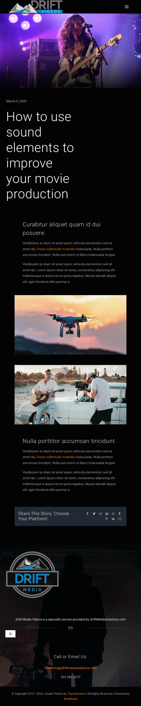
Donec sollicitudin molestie (56, 250)
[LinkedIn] (107, 513)
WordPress (71, 699)
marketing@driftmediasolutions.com (70, 668)
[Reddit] (100, 513)
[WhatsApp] (113, 513)
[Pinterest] (106, 519)
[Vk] (113, 519)
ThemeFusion (76, 694)
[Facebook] (87, 513)
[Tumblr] (119, 513)
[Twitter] (94, 513)
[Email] (119, 519)
